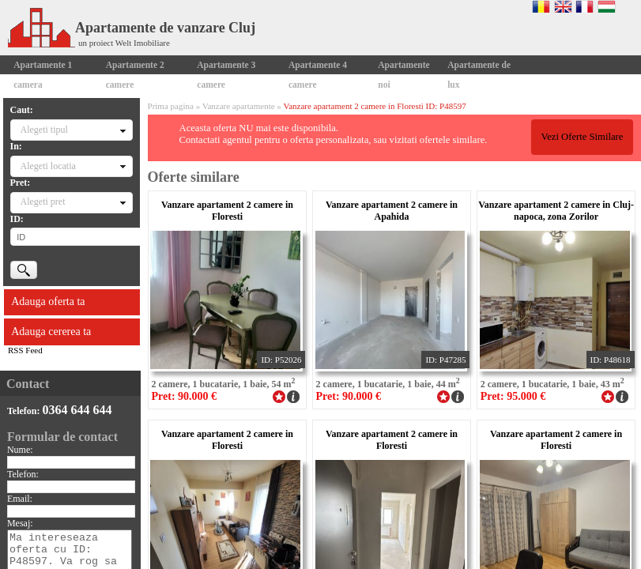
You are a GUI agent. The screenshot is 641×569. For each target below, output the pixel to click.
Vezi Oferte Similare (582, 136)
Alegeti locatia (48, 165)
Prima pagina (171, 106)
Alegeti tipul (44, 129)
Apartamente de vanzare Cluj (131, 28)
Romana (541, 6)
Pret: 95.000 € (513, 396)
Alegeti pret (43, 201)
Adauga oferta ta (48, 301)
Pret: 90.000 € (184, 396)
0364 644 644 (76, 409)
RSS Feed (25, 350)
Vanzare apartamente (238, 106)
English (563, 6)
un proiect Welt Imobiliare (124, 42)
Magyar (607, 6)
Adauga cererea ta (51, 331)
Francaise (584, 6)
